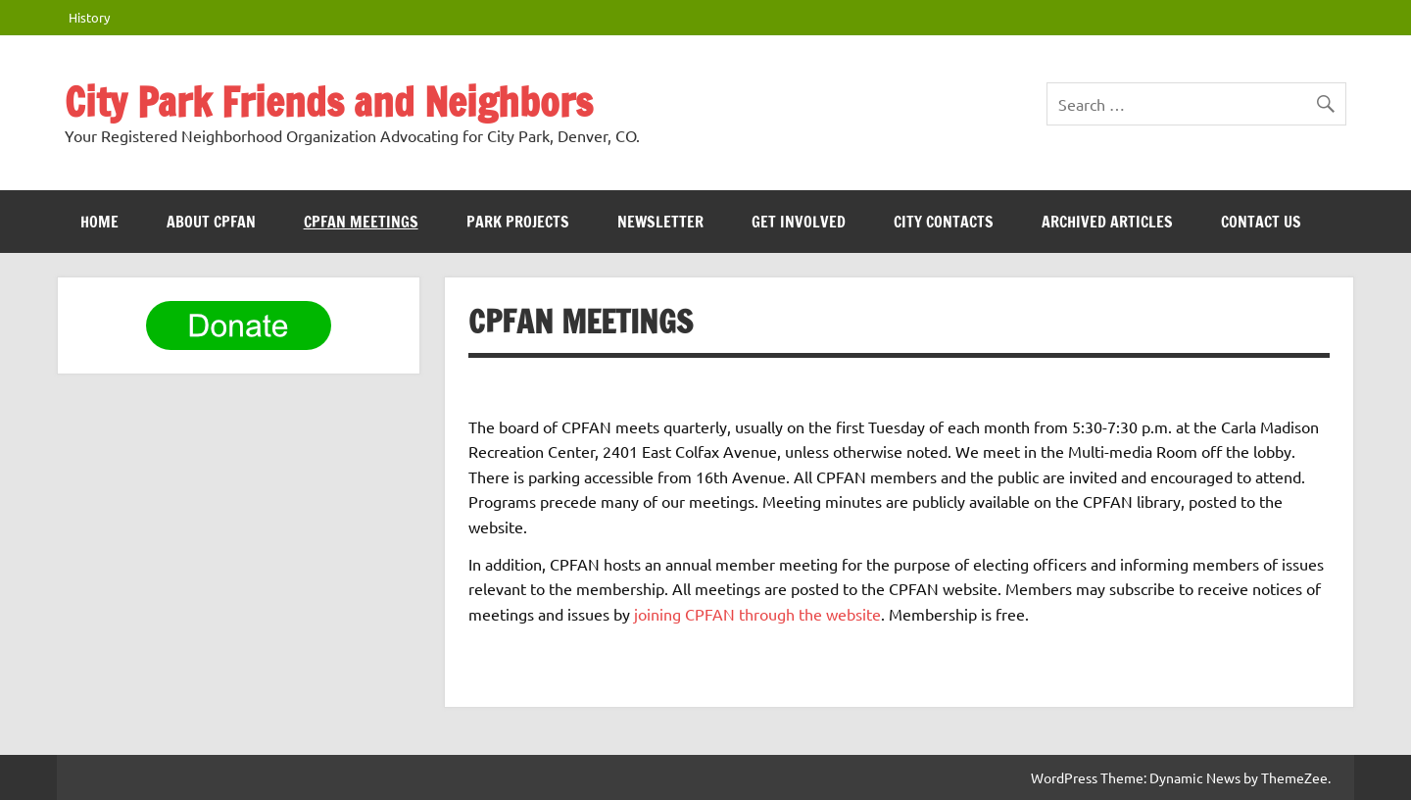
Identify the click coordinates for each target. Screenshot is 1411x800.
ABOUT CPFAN (211, 221)
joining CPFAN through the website (757, 614)
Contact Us (1261, 221)
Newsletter (660, 221)
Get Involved (799, 221)
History (89, 17)
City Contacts (944, 221)
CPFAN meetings (361, 221)
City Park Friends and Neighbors (329, 101)
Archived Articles (1107, 221)
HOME (99, 221)
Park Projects (517, 221)
